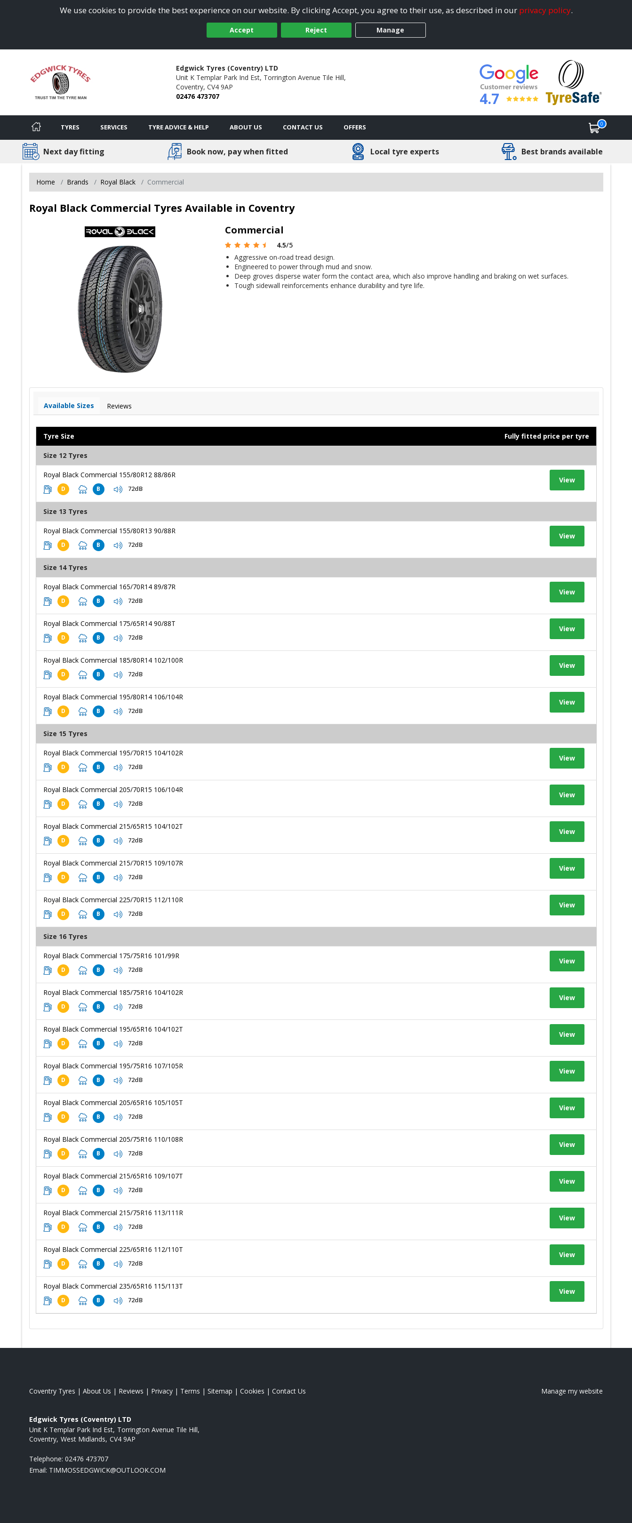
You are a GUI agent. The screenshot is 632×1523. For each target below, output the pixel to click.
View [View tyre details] (567, 479)
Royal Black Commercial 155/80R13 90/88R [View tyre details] (109, 530)
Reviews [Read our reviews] (131, 1391)
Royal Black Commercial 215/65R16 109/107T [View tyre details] (113, 1175)
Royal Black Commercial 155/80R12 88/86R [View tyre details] (109, 474)
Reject (316, 29)
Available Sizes (69, 405)
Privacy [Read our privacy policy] (162, 1391)
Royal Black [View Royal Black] (118, 181)
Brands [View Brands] (77, 181)
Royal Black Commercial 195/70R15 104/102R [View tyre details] (113, 752)
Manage (390, 29)
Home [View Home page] (45, 181)
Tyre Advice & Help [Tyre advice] (178, 127)
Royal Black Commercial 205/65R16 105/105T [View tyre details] (113, 1102)
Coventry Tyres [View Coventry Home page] (52, 1391)
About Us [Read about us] (97, 1391)
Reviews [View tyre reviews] (119, 405)
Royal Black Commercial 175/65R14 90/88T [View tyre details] (109, 623)
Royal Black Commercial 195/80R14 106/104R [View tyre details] (113, 696)
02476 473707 (197, 96)
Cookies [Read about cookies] (252, 1391)
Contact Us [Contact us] (303, 127)
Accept (242, 29)
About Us (246, 127)
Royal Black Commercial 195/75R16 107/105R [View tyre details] (113, 1065)
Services (114, 127)
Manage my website (572, 1391)
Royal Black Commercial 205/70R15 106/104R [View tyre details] (113, 789)
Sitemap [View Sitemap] (220, 1391)
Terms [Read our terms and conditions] (190, 1391)
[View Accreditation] (574, 81)
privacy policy (545, 10)
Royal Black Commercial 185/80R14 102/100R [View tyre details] (113, 660)
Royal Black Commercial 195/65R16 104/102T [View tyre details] (113, 1029)
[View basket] (594, 127)
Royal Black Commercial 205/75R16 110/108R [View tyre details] (113, 1139)
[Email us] (107, 1470)
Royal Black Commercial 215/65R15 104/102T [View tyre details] (113, 826)
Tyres (70, 127)
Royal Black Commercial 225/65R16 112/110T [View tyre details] (113, 1249)
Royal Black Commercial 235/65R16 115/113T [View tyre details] (113, 1286)
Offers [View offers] (355, 127)
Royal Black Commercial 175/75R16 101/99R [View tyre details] (111, 955)
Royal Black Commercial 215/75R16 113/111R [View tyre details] (113, 1212)
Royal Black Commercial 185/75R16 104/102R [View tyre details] (113, 992)
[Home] (36, 127)
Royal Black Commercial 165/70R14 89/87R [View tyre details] (109, 586)
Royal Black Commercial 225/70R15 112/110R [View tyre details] (113, 899)
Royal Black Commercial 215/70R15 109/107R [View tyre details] (113, 862)
